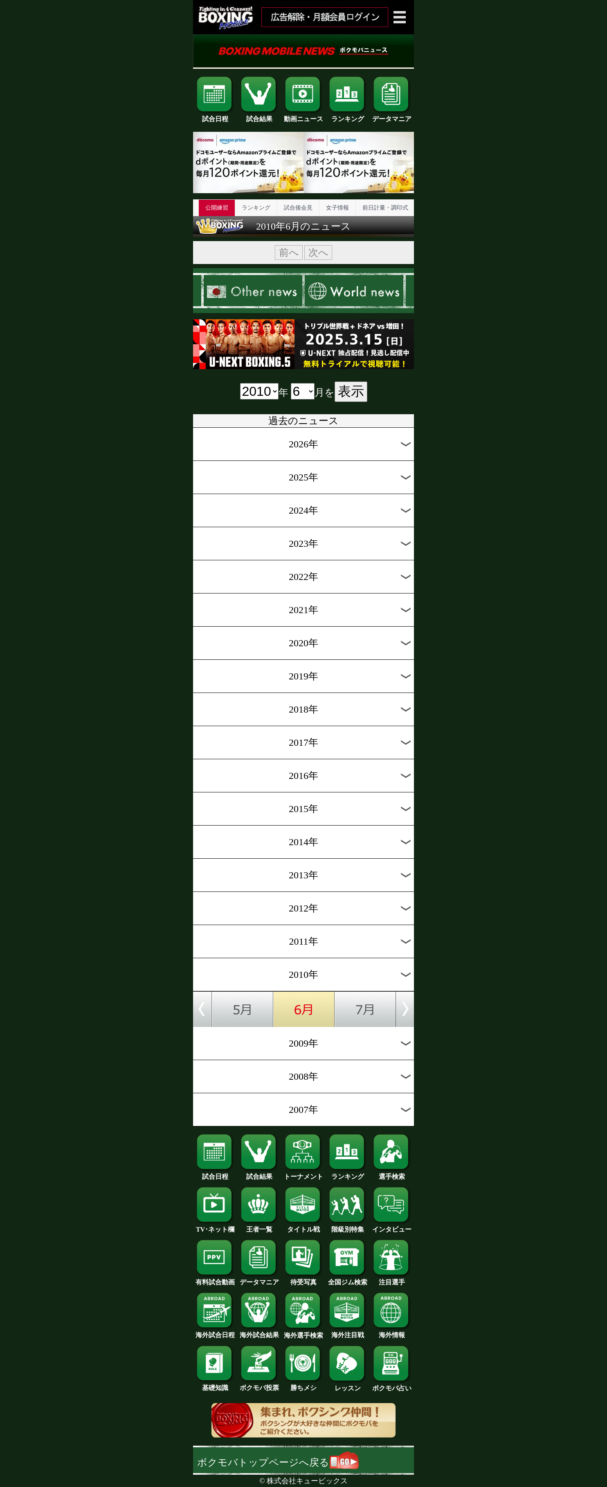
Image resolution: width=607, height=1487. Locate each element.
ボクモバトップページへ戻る (278, 1462)
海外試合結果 (259, 1331)
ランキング (348, 115)
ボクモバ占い (392, 1385)
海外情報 (392, 1331)
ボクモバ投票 (259, 1384)
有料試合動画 (215, 1279)
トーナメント (303, 1173)
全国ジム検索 (348, 1279)
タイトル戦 (303, 1226)
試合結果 (259, 115)
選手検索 (392, 1173)
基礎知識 (215, 1384)
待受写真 (303, 1279)
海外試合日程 (215, 1331)
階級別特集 (348, 1226)
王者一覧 (259, 1226)
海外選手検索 (303, 1332)
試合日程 (215, 115)
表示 (351, 391)
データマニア (392, 115)
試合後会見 (298, 208)
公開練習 (216, 208)
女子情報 (337, 208)
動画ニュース (303, 115)
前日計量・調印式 (385, 208)
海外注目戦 (348, 1331)
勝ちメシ (303, 1384)
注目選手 (392, 1279)
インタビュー (392, 1226)
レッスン (348, 1385)
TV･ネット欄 (215, 1226)
